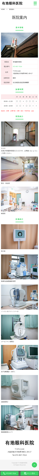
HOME (3, 9)
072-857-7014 (21, 455)
